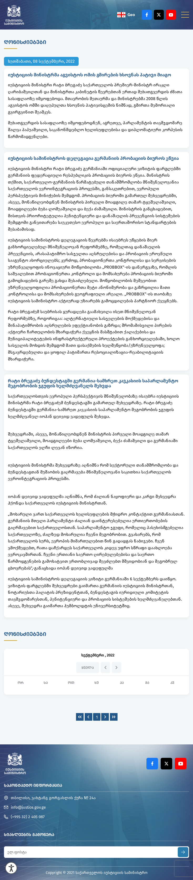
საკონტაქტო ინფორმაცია (33, 785)
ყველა (88, 667)
